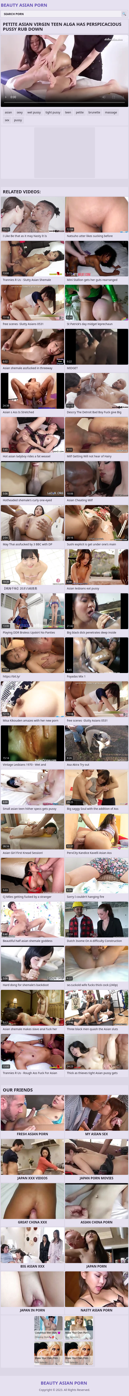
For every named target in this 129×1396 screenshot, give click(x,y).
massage (111, 112)
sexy (20, 112)
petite (80, 112)
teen (68, 112)
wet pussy (34, 112)
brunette (94, 112)
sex (7, 120)
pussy (18, 120)
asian (8, 112)
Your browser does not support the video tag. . (64, 71)
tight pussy (53, 112)
